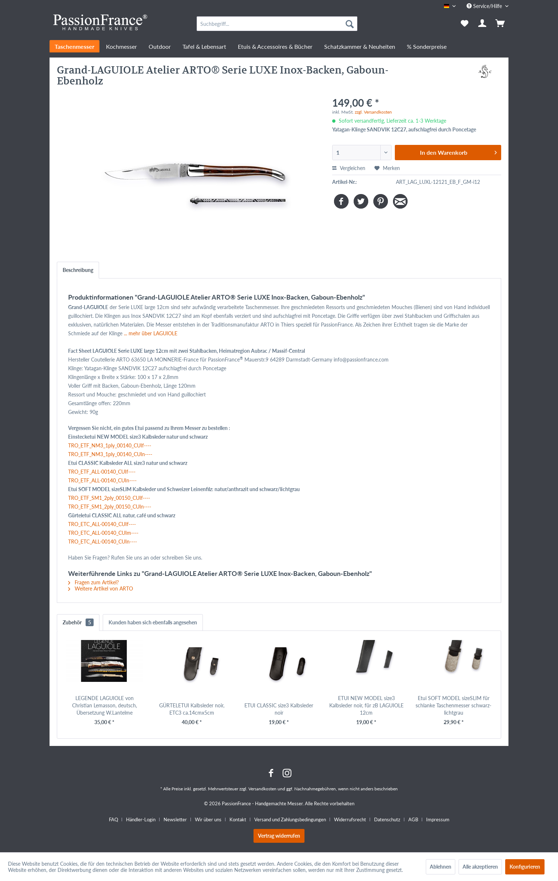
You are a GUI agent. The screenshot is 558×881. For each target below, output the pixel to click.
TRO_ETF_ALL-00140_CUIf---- (101, 472)
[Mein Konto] (482, 23)
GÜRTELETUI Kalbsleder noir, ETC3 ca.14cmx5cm (191, 709)
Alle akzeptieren (480, 867)
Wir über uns (208, 819)
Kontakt (237, 819)
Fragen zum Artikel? (93, 582)
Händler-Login (141, 819)
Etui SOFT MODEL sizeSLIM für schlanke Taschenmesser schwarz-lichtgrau (453, 705)
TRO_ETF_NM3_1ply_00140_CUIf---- (109, 445)
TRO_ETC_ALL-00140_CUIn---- (102, 541)
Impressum (437, 819)
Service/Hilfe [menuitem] (485, 6)
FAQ (113, 819)
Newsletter (175, 819)
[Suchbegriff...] (277, 23)
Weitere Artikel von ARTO (100, 588)
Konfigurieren (525, 867)
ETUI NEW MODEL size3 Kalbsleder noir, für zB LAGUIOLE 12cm (366, 705)
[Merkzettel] (464, 23)
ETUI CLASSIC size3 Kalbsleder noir (278, 709)
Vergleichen (348, 168)
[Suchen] (349, 23)
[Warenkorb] (500, 23)
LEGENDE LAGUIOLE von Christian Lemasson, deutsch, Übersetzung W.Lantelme (104, 705)
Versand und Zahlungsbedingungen (290, 819)
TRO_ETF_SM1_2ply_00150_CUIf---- (109, 498)
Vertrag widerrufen (279, 836)
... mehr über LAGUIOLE (150, 333)
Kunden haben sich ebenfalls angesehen (153, 622)
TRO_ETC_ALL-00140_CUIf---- (102, 524)
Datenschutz (387, 819)
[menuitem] (277, 23)
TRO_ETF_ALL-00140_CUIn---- (102, 480)
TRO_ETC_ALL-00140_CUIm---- (103, 533)
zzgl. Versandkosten (373, 112)
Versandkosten (262, 788)
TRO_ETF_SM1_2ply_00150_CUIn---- (109, 506)
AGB (413, 819)
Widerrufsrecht (350, 819)
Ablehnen (440, 867)
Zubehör (78, 622)
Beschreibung (78, 270)
